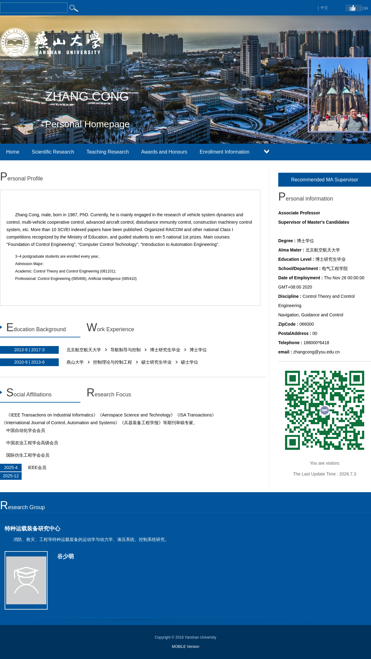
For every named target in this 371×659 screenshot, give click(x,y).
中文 (324, 8)
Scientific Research (53, 151)
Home (12, 151)
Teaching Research (108, 151)
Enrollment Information (224, 151)
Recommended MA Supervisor (324, 179)
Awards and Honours (164, 151)
